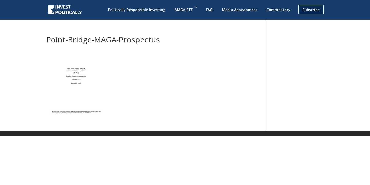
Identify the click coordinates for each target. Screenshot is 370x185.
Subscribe (311, 9)
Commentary (278, 9)
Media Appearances (239, 9)
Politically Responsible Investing (136, 9)
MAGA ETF (184, 9)
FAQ (209, 9)
